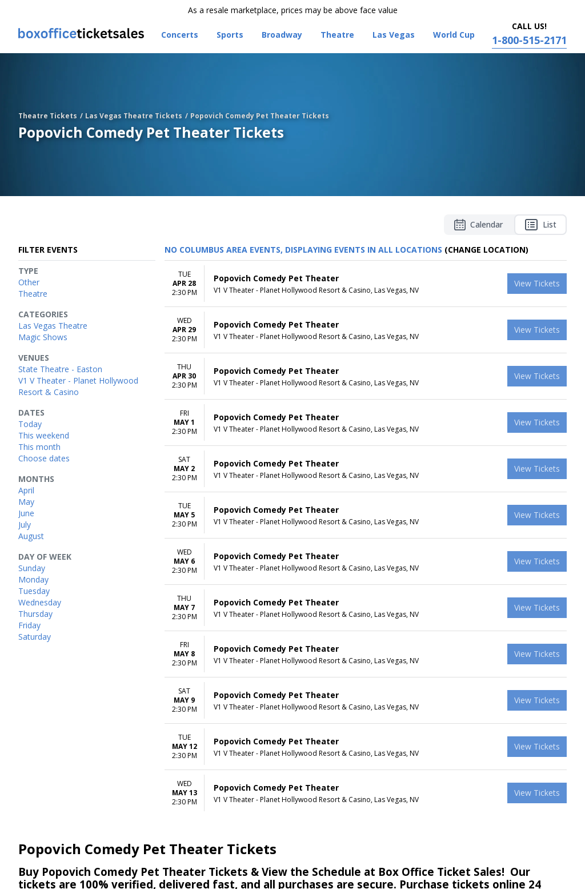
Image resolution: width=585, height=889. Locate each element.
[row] (366, 284)
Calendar (478, 224)
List (540, 225)
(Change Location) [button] (486, 249)
